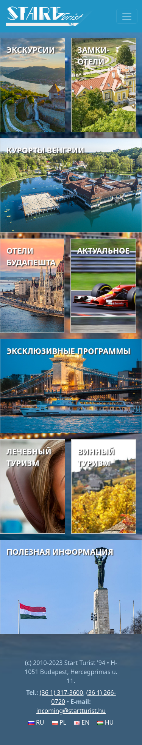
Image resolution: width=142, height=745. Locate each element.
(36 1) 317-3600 (61, 692)
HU (105, 722)
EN (81, 722)
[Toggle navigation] (126, 16)
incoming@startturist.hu (71, 711)
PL (59, 722)
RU (36, 722)
